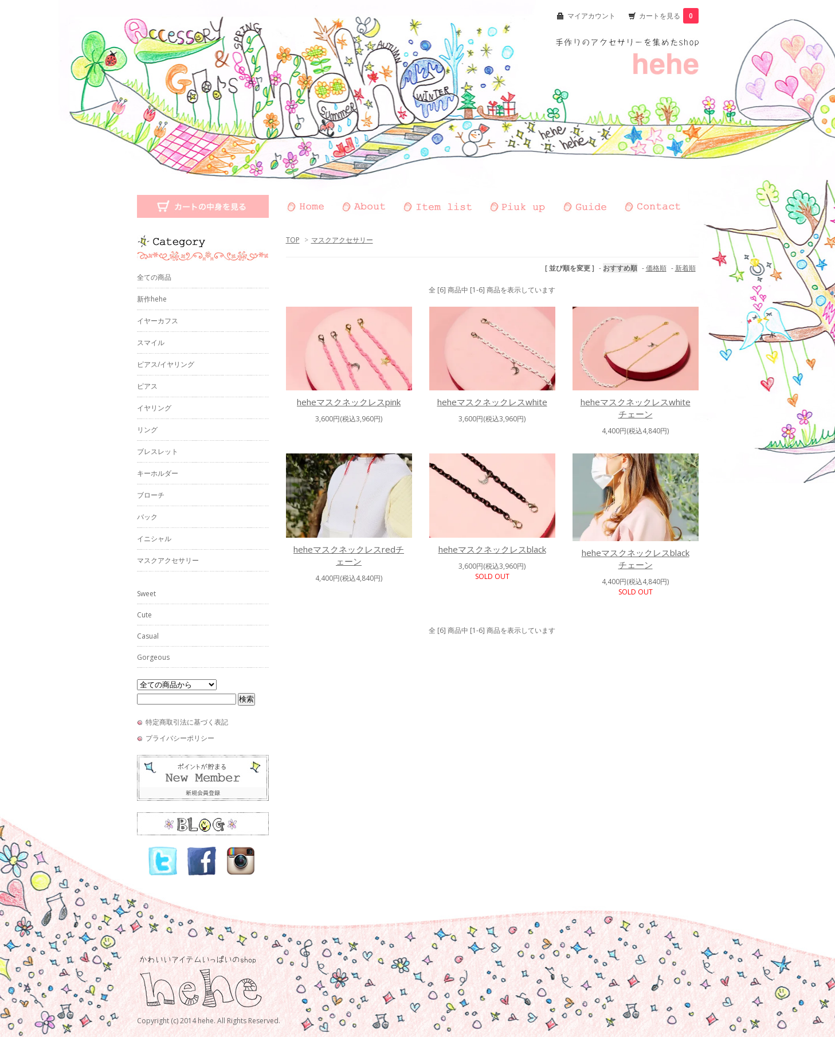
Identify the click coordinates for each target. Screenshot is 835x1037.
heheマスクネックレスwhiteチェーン (636, 408)
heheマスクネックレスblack (492, 549)
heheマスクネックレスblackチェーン (635, 558)
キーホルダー (157, 473)
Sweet (146, 593)
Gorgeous (153, 657)
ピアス (147, 386)
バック (147, 517)
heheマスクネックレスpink (349, 402)
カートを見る (669, 16)
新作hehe (152, 299)
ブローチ (150, 495)
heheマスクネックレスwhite (492, 402)
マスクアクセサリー (342, 240)
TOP (293, 240)
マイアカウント (591, 16)
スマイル (150, 342)
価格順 (656, 268)
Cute (144, 615)
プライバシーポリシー (180, 738)
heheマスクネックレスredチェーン (348, 555)
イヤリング (154, 408)
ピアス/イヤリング (165, 364)
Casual (148, 636)
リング (147, 430)
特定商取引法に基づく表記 (187, 722)
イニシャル (154, 538)
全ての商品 (154, 277)
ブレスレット (157, 451)
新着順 (685, 268)
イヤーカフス (157, 321)
